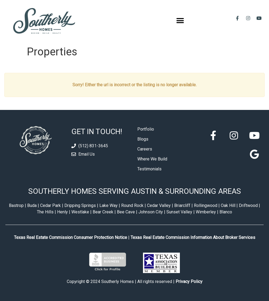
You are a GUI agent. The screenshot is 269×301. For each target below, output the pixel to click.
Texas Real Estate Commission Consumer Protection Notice (70, 237)
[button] (180, 21)
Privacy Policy (189, 281)
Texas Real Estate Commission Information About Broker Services (193, 237)
